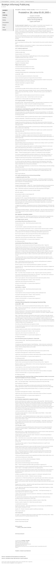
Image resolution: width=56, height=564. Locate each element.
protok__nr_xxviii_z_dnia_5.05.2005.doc (24, 527)
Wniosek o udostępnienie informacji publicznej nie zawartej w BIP (14, 556)
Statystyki (4, 29)
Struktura (22, 1)
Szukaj (4, 27)
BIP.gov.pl (4, 24)
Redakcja (4, 20)
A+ (5, 6)
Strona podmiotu (6, 22)
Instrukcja (4, 17)
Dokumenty (12, 1)
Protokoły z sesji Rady (31, 9)
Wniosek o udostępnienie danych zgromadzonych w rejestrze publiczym (15, 558)
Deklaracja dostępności (29, 1)
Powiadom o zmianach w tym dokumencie (23, 550)
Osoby (17, 1)
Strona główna (5, 1)
